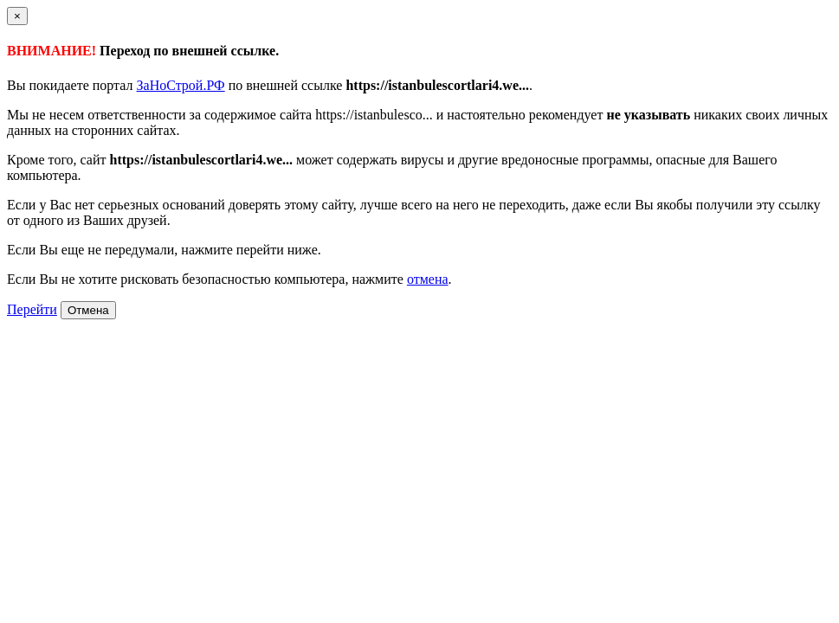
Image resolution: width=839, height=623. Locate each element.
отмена (428, 279)
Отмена (88, 310)
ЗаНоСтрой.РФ (181, 85)
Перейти (32, 309)
